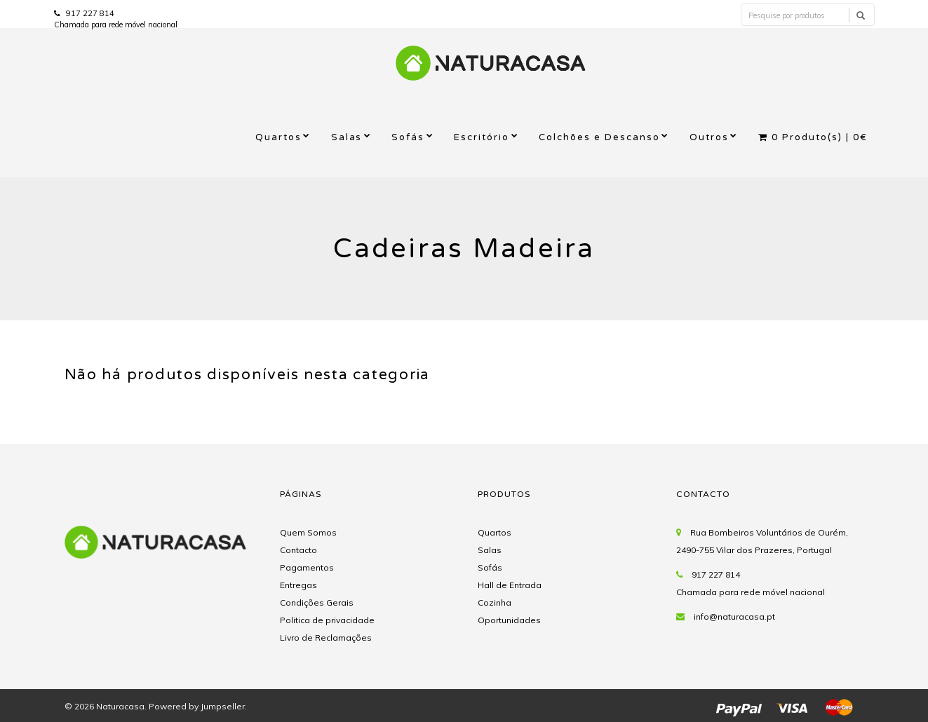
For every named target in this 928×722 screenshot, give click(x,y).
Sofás (407, 137)
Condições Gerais (317, 602)
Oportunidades (509, 620)
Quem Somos (308, 532)
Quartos (278, 137)
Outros (709, 137)
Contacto (298, 550)
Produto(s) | (813, 137)
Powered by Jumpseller (197, 706)
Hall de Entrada (510, 585)
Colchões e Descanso (599, 137)
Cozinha (494, 602)
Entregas (298, 585)
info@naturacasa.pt (734, 616)
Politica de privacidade (327, 620)
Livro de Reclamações (326, 637)
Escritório (481, 137)
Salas (347, 137)
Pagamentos (307, 567)
